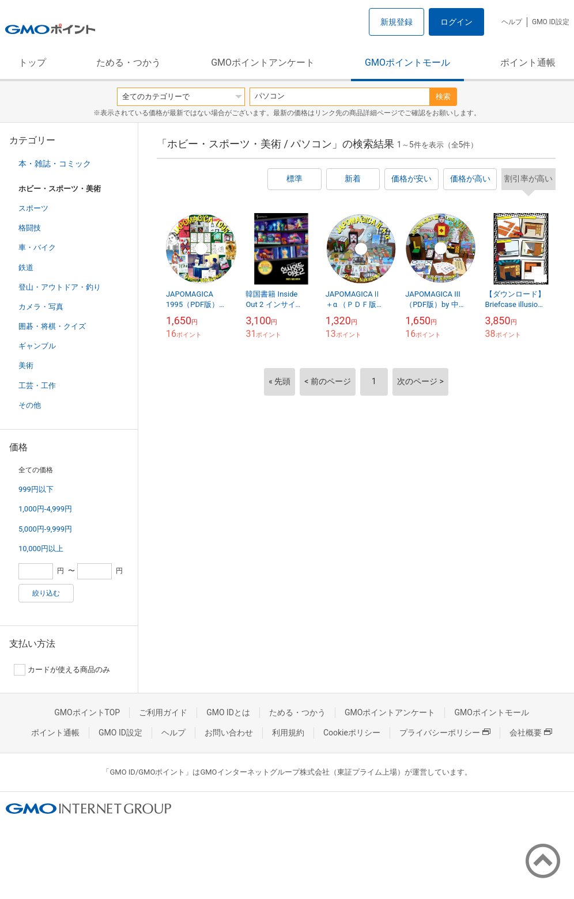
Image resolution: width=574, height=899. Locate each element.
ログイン (456, 21)
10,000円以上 (40, 548)
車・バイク (37, 247)
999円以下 (36, 489)
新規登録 (396, 21)
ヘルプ (511, 22)
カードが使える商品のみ (62, 670)
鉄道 (25, 267)
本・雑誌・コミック (54, 163)
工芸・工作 (37, 385)
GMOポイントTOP (87, 712)
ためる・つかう (128, 62)
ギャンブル (37, 346)
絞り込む (46, 593)
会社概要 (530, 732)
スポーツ (33, 208)
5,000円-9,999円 (45, 529)
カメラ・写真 (40, 306)
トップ (32, 62)
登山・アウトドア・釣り (59, 287)
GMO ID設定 (550, 22)
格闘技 (29, 227)
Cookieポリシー (351, 732)
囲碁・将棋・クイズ (52, 326)
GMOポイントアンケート (263, 62)
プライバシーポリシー (444, 732)
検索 (443, 96)
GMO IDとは (228, 712)
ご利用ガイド (163, 712)
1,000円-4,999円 (45, 508)
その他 (29, 405)
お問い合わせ (229, 732)
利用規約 (288, 732)
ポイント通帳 (528, 62)
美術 (25, 365)
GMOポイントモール (407, 62)
